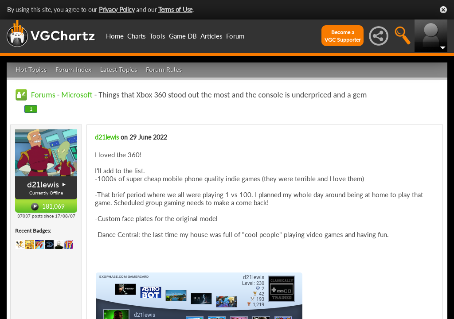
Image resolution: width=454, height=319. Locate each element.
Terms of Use (175, 9)
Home (115, 36)
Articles (211, 36)
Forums (43, 95)
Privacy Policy (117, 9)
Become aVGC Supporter (342, 36)
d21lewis (43, 185)
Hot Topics (31, 70)
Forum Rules (164, 70)
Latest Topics (118, 70)
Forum (235, 36)
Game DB (183, 36)
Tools (157, 36)
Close (443, 9)
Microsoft (76, 95)
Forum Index (73, 70)
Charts (136, 36)
